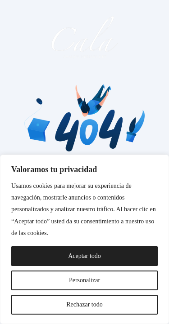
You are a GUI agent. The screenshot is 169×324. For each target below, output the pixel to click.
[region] (84, 239)
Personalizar (84, 280)
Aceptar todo (84, 256)
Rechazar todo (84, 304)
